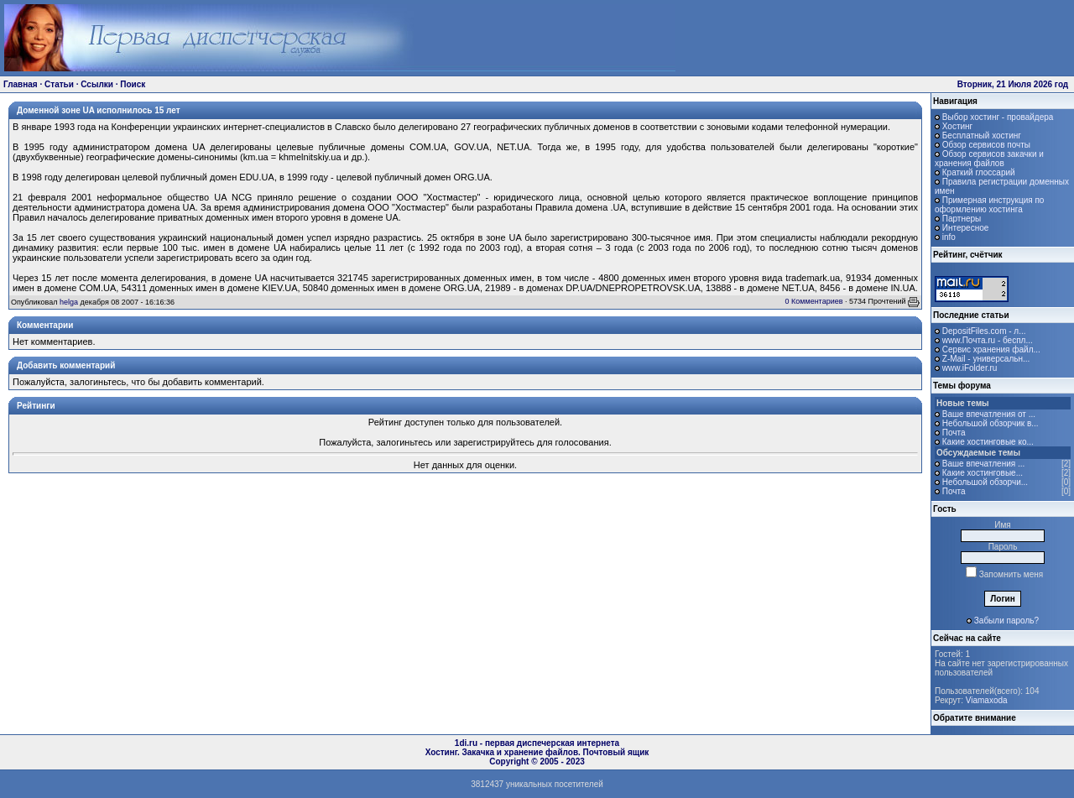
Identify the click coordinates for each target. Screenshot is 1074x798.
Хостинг (957, 126)
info (949, 237)
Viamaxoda (987, 700)
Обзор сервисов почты (986, 144)
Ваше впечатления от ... (988, 414)
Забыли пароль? (1006, 620)
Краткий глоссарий (978, 172)
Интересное (965, 227)
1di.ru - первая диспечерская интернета (537, 743)
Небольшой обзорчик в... (990, 423)
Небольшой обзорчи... (985, 482)
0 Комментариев (814, 301)
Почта (954, 432)
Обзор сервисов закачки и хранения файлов (989, 158)
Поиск (132, 84)
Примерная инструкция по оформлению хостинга (989, 205)
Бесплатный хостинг (981, 135)
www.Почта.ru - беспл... (987, 340)
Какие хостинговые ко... (988, 441)
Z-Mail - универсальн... (986, 358)
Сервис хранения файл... (991, 349)
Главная (20, 84)
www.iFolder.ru (970, 368)
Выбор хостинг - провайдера (998, 117)
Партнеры (962, 218)
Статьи (59, 84)
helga (69, 302)
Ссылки (97, 84)
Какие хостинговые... (982, 472)
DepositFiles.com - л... (984, 331)
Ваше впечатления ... (983, 463)
